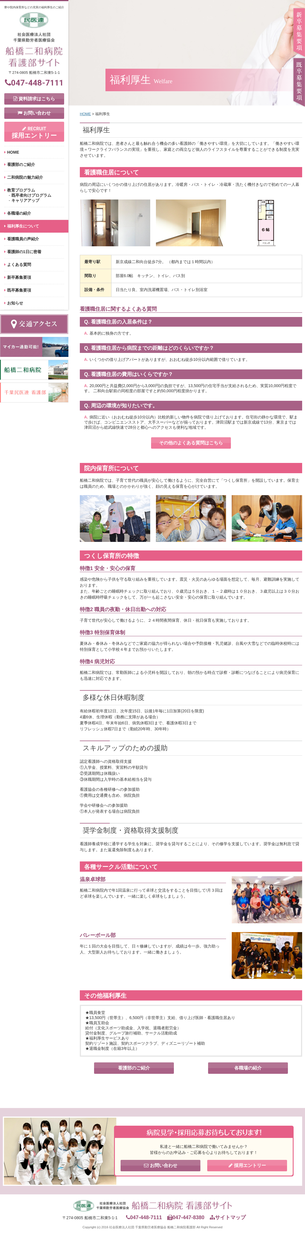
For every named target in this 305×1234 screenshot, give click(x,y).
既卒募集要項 (19, 290)
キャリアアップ (25, 200)
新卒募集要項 (19, 277)
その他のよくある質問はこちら (191, 442)
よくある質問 (19, 264)
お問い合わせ (34, 113)
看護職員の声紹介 (23, 239)
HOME (13, 152)
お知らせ (15, 303)
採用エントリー (34, 132)
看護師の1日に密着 (24, 251)
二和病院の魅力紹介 (25, 177)
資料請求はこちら (34, 98)
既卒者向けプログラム (31, 195)
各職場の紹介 (19, 213)
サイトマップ (228, 1217)
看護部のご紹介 (21, 164)
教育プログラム (21, 190)
